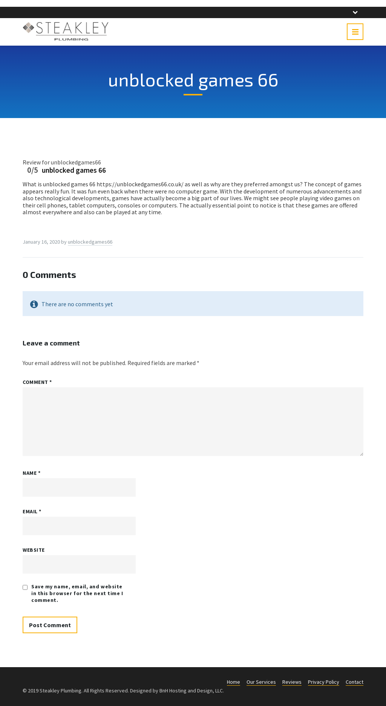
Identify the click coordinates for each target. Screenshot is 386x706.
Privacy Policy (323, 681)
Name (31, 473)
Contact (354, 681)
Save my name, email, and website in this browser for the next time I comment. (77, 593)
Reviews (292, 681)
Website (34, 549)
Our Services (261, 681)
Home (233, 681)
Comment (37, 382)
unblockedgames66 (90, 241)
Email (32, 511)
